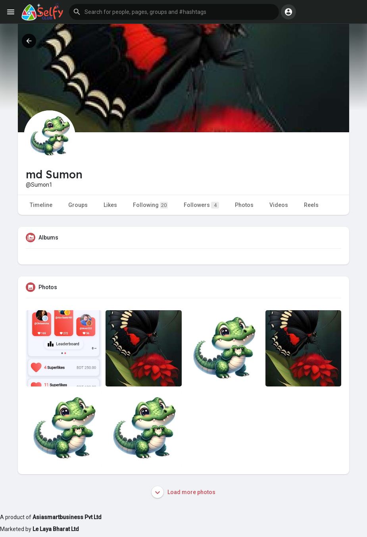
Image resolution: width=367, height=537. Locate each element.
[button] (174, 12)
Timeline (41, 205)
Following (150, 205)
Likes (110, 205)
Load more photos (183, 492)
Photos (244, 205)
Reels (311, 205)
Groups (78, 205)
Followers (201, 205)
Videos (278, 205)
